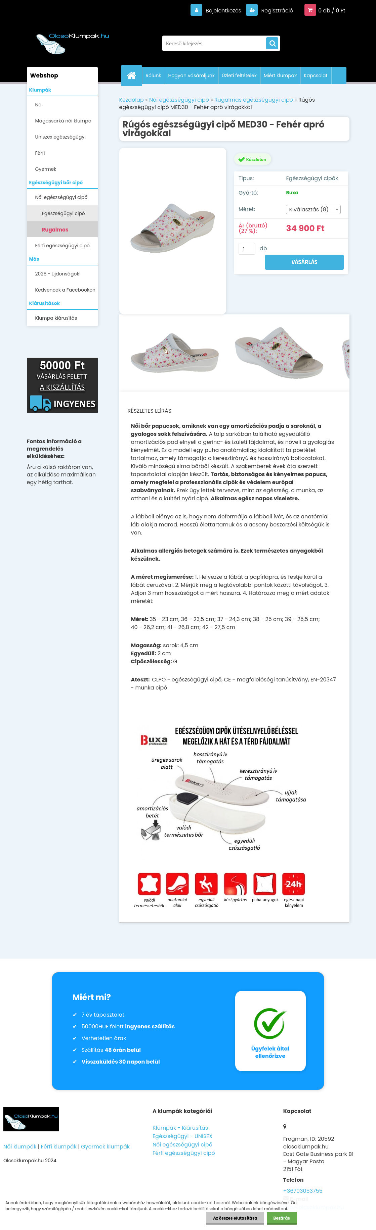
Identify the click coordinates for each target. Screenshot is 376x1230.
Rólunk (153, 75)
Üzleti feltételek (239, 75)
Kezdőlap (131, 100)
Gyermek (45, 169)
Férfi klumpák (59, 1146)
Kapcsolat (315, 75)
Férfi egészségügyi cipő (62, 245)
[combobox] (313, 209)
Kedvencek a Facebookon (65, 290)
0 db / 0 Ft (331, 10)
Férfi (40, 153)
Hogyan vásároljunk (191, 75)
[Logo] (73, 40)
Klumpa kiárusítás (56, 318)
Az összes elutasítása (235, 1218)
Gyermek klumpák (105, 1146)
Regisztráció (276, 10)
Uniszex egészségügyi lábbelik (60, 139)
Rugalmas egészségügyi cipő (66, 231)
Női (39, 104)
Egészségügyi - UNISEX (183, 1136)
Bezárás (282, 1218)
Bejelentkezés (223, 10)
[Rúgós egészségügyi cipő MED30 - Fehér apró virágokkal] (172, 231)
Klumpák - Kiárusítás (180, 1128)
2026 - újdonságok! (58, 273)
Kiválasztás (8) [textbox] (309, 209)
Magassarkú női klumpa (63, 120)
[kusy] (247, 249)
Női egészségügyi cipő (61, 197)
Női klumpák (19, 1146)
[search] (272, 43)
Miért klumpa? (280, 75)
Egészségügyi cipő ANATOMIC (63, 215)
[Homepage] (134, 75)
